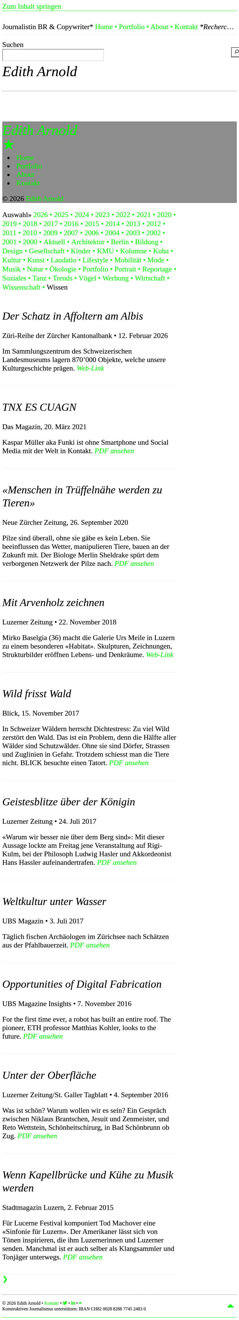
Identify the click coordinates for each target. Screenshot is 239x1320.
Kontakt (186, 27)
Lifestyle (95, 260)
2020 (164, 215)
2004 (112, 233)
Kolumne (133, 251)
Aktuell (54, 242)
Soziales (14, 278)
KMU (105, 251)
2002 (153, 233)
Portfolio (132, 27)
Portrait (125, 269)
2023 (102, 215)
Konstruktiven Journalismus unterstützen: (74, 1308)
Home (104, 27)
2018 (30, 224)
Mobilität (127, 260)
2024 (82, 215)
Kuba (161, 251)
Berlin (120, 242)
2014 (112, 224)
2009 (50, 233)
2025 (61, 215)
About (159, 27)
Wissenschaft (21, 287)
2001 (9, 242)
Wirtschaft (150, 278)
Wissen (57, 287)
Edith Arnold (39, 71)
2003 (133, 233)
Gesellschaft (47, 251)
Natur (35, 269)
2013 (133, 224)
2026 (40, 215)
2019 (9, 224)
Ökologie (62, 269)
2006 (91, 233)
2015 (92, 224)
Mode (155, 260)
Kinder (81, 251)
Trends (62, 278)
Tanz (39, 278)
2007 (71, 233)
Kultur (11, 260)
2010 (30, 233)
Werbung (115, 278)
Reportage (157, 269)
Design (12, 251)
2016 (71, 224)
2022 (123, 215)
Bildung (146, 242)
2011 (9, 233)
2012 (154, 224)
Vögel (87, 278)
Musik (11, 269)
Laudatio (64, 260)
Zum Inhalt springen (31, 6)
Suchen (12, 44)
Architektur (88, 242)
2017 (51, 224)
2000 (30, 242)
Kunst (36, 260)
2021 (143, 215)
